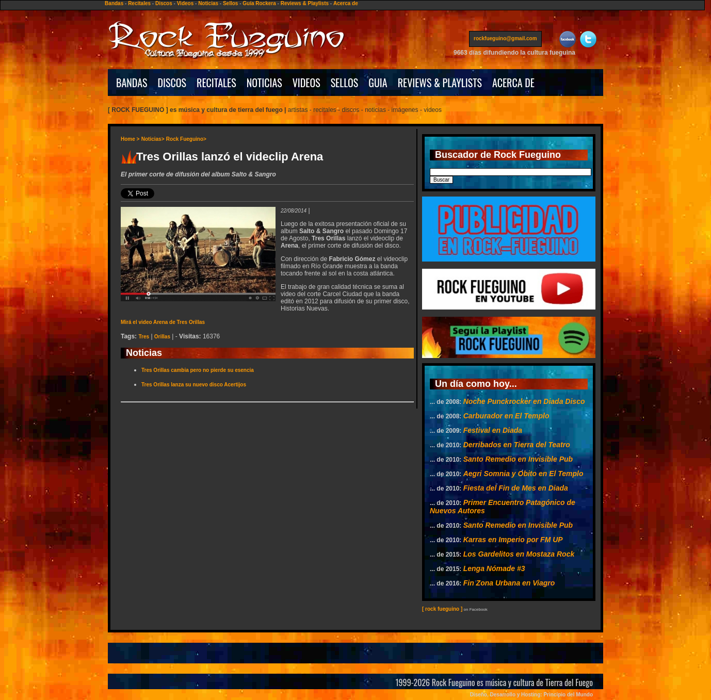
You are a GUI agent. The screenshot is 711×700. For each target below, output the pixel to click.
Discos (163, 3)
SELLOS (345, 82)
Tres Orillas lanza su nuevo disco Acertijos (193, 384)
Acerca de (345, 3)
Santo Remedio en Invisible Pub (518, 459)
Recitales (139, 3)
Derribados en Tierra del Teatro (516, 445)
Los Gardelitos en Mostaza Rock (519, 554)
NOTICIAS (264, 82)
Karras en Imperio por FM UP (513, 539)
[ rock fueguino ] (442, 609)
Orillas (162, 336)
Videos (185, 3)
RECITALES (216, 82)
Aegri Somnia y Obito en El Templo (523, 473)
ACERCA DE (513, 82)
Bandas (114, 3)
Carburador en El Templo (506, 416)
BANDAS (132, 82)
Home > (130, 139)
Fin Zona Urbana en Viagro (509, 583)
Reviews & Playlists (305, 3)
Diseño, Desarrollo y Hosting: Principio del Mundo (531, 694)
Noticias (208, 3)
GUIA (377, 82)
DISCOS (172, 82)
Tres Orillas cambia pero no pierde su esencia (197, 370)
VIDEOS (306, 82)
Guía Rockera (259, 3)
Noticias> (153, 139)
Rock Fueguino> (186, 139)
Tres (143, 336)
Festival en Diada (492, 430)
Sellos (230, 3)
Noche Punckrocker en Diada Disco (524, 401)
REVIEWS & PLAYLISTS (440, 82)
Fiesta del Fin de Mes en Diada (515, 488)
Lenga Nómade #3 (494, 568)
